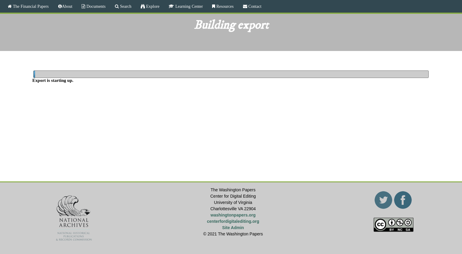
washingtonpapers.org (233, 215)
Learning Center (188, 6)
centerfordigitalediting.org (233, 221)
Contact (254, 6)
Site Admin (233, 227)
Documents (95, 6)
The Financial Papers (30, 6)
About (67, 6)
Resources (224, 6)
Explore (152, 6)
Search (125, 6)
